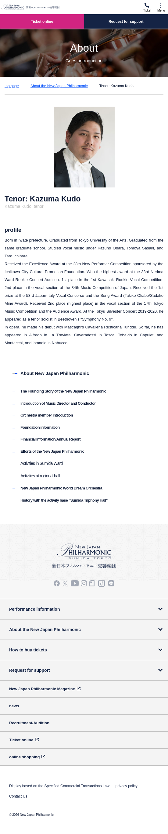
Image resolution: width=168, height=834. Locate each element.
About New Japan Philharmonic (54, 373)
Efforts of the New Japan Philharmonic (52, 451)
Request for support (29, 670)
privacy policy (127, 786)
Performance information (34, 609)
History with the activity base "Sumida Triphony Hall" (64, 500)
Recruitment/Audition (29, 723)
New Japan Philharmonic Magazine (42, 689)
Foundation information (39, 427)
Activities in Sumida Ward (41, 463)
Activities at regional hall (40, 475)
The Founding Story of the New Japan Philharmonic (63, 391)
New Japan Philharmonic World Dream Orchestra (61, 488)
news (14, 706)
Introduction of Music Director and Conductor (57, 403)
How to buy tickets (28, 649)
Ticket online (21, 740)
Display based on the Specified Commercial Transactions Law (59, 786)
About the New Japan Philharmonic (59, 86)
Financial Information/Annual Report (50, 439)
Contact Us (18, 796)
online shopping (24, 757)
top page (12, 86)
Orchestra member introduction (46, 415)
